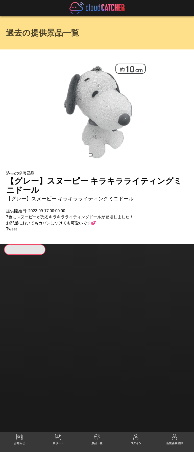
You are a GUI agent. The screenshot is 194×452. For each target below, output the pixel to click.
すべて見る (25, 326)
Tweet (11, 229)
